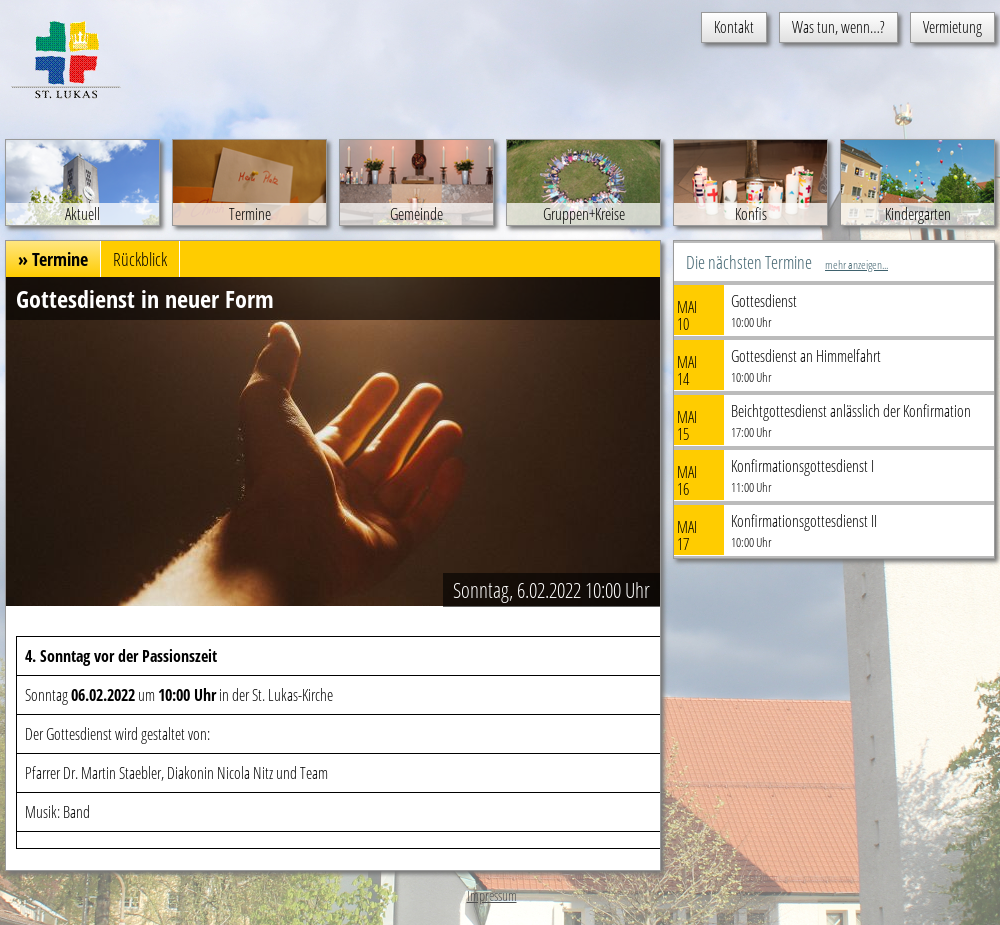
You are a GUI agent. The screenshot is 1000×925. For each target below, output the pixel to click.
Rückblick (140, 259)
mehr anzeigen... (856, 264)
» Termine (53, 259)
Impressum (492, 895)
